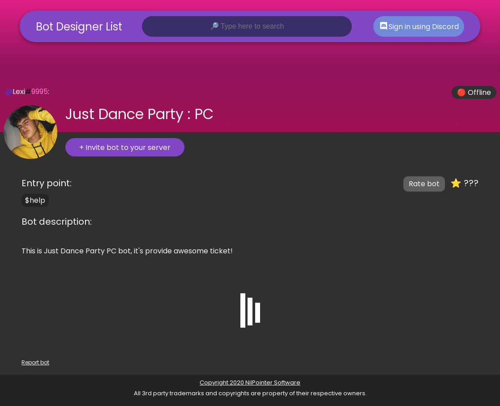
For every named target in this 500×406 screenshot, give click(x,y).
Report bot (35, 362)
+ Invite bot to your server (125, 147)
